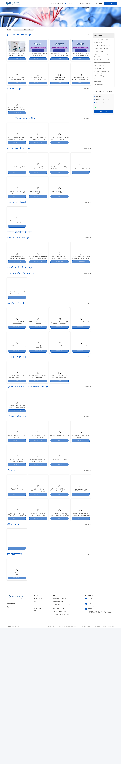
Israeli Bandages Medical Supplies (16, 671)
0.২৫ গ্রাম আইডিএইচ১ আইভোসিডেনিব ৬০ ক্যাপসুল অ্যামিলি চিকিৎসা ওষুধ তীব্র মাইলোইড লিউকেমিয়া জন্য (17, 204)
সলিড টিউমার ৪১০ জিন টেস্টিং (59, 424)
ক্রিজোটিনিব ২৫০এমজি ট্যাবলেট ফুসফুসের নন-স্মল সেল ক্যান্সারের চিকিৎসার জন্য (16, 62)
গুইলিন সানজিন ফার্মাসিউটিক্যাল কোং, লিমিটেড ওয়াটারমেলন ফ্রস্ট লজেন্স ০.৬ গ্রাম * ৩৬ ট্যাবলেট (59, 604)
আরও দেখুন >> (87, 34)
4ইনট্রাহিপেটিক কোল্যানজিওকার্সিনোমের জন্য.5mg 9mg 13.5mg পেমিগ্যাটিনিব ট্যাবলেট (17, 235)
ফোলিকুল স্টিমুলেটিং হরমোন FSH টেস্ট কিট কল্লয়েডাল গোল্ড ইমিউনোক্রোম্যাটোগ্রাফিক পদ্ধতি (17, 568)
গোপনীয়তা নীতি (10, 762)
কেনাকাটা (88, 3)
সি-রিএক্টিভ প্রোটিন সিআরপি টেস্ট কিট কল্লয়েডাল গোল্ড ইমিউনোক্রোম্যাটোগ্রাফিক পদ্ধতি (80, 536)
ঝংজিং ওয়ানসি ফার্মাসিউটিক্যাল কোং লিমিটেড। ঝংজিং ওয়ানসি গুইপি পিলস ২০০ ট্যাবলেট (17, 636)
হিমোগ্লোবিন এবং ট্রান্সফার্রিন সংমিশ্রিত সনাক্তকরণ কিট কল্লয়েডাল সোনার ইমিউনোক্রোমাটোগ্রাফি (38, 568)
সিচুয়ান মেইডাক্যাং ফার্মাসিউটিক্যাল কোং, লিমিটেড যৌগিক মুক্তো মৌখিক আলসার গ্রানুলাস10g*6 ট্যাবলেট (59, 636)
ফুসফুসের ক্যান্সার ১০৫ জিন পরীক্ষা (81, 393)
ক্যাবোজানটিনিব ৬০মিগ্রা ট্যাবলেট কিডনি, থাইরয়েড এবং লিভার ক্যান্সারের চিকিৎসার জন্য (38, 93)
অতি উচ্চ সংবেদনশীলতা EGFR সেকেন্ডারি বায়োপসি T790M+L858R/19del (17, 394)
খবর (69, 3)
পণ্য (65, 3)
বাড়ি (52, 3)
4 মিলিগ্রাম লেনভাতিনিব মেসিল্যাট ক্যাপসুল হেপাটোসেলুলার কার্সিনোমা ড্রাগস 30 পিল (17, 499)
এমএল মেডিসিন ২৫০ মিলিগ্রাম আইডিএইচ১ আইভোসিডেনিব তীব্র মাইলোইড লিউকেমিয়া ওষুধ (38, 204)
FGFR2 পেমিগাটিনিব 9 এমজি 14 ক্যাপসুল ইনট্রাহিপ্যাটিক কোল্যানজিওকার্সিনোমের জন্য (38, 235)
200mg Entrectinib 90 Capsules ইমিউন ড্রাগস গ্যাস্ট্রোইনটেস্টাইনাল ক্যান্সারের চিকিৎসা (38, 167)
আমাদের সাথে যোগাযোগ (77, 3)
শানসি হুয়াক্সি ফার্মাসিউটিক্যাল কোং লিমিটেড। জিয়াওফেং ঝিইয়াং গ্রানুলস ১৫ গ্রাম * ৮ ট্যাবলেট (38, 604)
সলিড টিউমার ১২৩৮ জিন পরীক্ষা (80, 424)
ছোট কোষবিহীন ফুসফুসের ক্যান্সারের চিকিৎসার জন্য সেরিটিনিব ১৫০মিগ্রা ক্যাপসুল (81, 62)
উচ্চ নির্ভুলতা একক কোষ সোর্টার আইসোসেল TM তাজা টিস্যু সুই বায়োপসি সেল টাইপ (59, 462)
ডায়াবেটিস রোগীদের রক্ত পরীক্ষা (59, 566)
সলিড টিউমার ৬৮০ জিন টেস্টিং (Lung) (17, 424)
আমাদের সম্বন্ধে (59, 3)
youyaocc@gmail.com (102, 99)
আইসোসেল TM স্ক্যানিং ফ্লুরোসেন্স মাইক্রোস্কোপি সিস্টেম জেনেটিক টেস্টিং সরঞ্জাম (17, 462)
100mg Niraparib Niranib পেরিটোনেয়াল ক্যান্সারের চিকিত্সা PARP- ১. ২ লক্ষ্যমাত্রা (17, 315)
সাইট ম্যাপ (17, 762)
